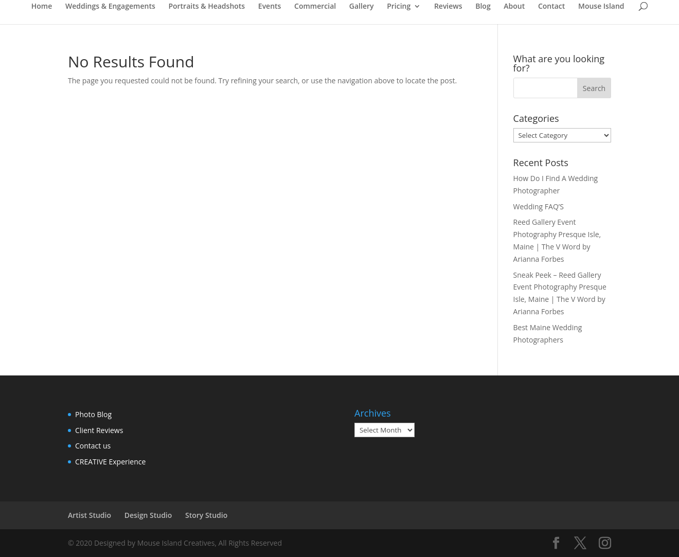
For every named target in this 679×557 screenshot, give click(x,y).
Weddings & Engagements (110, 7)
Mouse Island (601, 7)
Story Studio (206, 515)
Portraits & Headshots (206, 7)
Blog (482, 7)
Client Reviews (99, 430)
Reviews (448, 7)
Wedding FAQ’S (538, 206)
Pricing (398, 7)
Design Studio (148, 515)
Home (41, 7)
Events (269, 7)
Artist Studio (89, 515)
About (514, 7)
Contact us (93, 446)
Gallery (361, 7)
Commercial (315, 7)
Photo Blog (93, 414)
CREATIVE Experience (110, 461)
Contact (551, 7)
